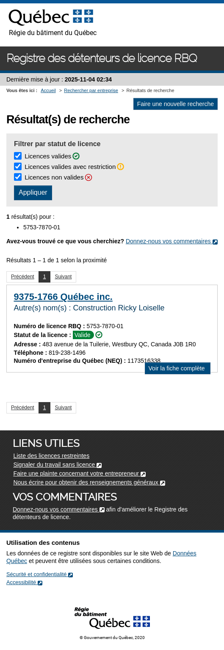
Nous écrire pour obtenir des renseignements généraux (89, 482)
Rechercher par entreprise (91, 90)
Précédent (22, 277)
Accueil (48, 90)
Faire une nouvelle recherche (175, 104)
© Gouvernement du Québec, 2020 (112, 637)
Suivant (63, 277)
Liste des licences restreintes (51, 455)
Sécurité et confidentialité (39, 574)
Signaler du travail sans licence (57, 464)
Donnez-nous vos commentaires (172, 241)
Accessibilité (24, 582)
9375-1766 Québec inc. (63, 296)
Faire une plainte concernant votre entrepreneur (79, 473)
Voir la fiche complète (179, 369)
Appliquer (33, 192)
